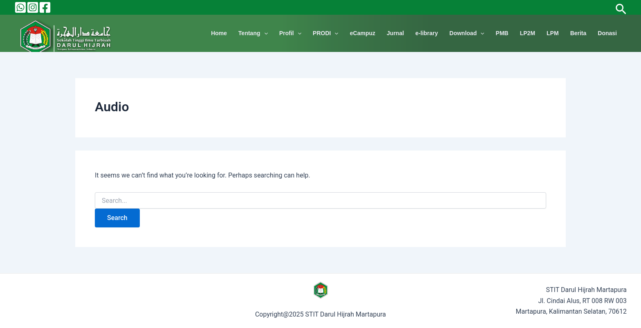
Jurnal (395, 33)
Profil (290, 33)
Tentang (253, 33)
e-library (426, 33)
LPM (553, 33)
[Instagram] (33, 7)
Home (219, 33)
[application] (264, 33)
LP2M (527, 33)
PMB (502, 33)
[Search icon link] (621, 7)
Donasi (607, 33)
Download (466, 33)
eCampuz (362, 33)
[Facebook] (45, 7)
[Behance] (20, 7)
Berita (578, 33)
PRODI (325, 33)
